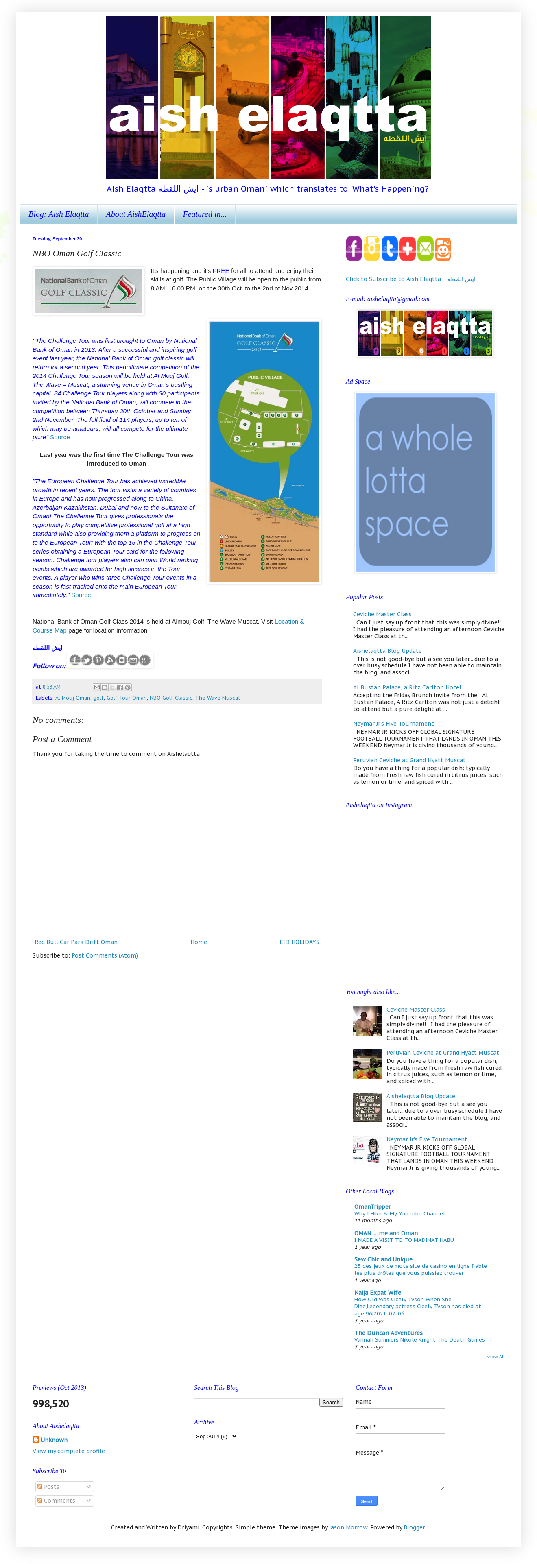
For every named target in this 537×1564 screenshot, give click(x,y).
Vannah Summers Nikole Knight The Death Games (419, 1339)
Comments (56, 1500)
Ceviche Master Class (382, 614)
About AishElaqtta (136, 213)
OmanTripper (372, 1207)
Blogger (414, 1527)
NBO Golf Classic (171, 697)
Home (198, 942)
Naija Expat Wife (377, 1292)
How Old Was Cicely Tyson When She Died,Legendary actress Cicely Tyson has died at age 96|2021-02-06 (417, 1306)
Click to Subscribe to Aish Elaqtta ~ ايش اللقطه (411, 279)
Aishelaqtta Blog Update (387, 650)
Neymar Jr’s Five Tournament (393, 723)
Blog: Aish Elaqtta (58, 213)
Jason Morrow (348, 1527)
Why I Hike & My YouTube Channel (399, 1213)
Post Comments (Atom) (105, 955)
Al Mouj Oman (72, 697)
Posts (48, 1486)
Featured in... (205, 213)
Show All (495, 1356)
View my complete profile (69, 1451)
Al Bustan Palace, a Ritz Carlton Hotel (407, 687)
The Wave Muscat (217, 697)
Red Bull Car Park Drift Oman (76, 942)
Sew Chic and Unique (383, 1259)
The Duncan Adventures (388, 1333)
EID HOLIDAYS (299, 942)
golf (98, 697)
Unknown (54, 1440)
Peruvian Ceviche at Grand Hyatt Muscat (409, 760)
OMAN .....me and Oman (386, 1233)
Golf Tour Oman (127, 697)
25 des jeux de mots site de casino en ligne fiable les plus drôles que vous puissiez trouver (420, 1269)
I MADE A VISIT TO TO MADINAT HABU (404, 1239)
